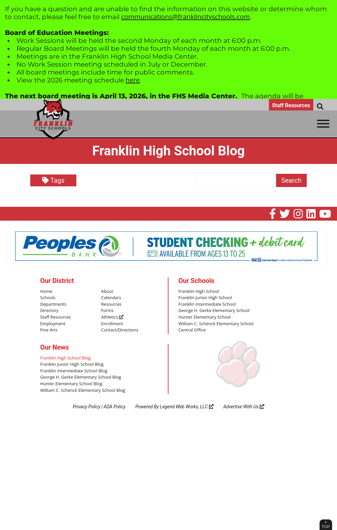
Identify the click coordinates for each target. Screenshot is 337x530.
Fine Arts (49, 330)
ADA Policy (114, 406)
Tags (53, 180)
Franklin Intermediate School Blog (73, 371)
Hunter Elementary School (204, 317)
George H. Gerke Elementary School (213, 310)
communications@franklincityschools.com (185, 16)
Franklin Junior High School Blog (72, 364)
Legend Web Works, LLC (187, 406)
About (107, 291)
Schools (47, 297)
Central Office (192, 330)
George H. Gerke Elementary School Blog (80, 377)
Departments (53, 304)
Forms (107, 310)
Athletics (112, 317)
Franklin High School (198, 291)
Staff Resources (291, 105)
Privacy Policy (86, 406)
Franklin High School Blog (65, 358)
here (133, 80)
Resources (111, 304)
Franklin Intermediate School (207, 304)
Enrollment (112, 324)
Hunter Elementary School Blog (71, 384)
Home (46, 291)
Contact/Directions (119, 330)
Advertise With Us (244, 406)
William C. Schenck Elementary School (215, 324)
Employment (52, 324)
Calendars (111, 297)
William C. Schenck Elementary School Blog (82, 390)
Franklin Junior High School (205, 297)
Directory (49, 310)
